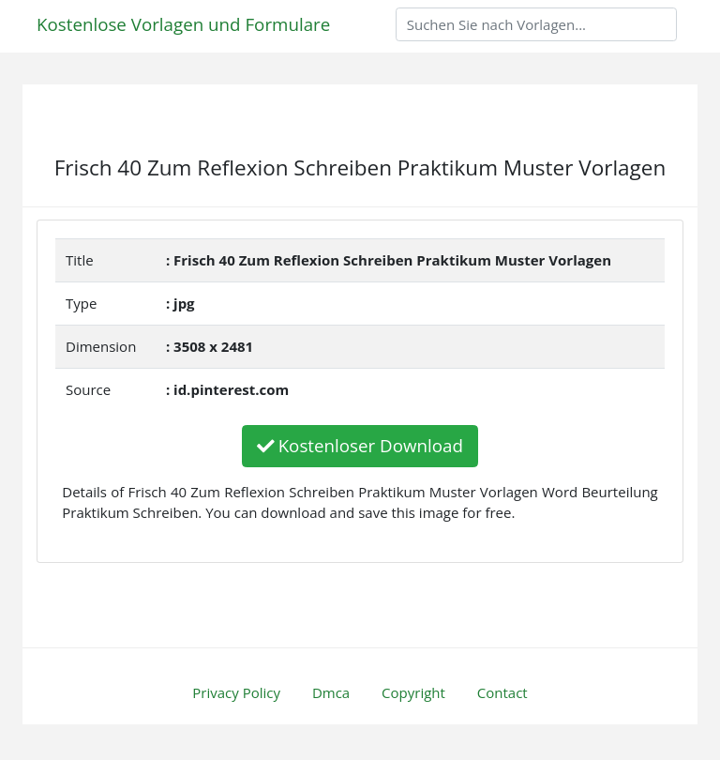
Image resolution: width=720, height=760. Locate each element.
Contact (502, 692)
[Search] (536, 24)
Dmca (331, 692)
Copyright (413, 692)
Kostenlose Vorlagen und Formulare (183, 24)
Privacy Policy (236, 692)
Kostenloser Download (360, 445)
